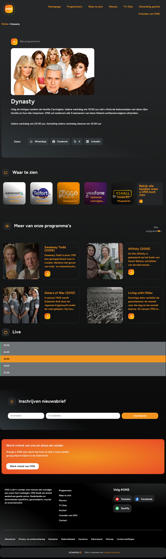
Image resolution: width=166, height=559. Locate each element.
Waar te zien (95, 6)
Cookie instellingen (125, 539)
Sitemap (109, 539)
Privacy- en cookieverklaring (32, 539)
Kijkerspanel (96, 539)
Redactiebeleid (68, 539)
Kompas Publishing (111, 552)
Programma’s (74, 6)
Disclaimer (53, 539)
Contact (63, 520)
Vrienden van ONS (149, 13)
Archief (63, 510)
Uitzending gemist (149, 6)
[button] (38, 141)
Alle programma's (30, 41)
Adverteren (10, 539)
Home (5, 23)
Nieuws (113, 6)
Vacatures (83, 539)
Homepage (54, 6)
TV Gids (128, 6)
